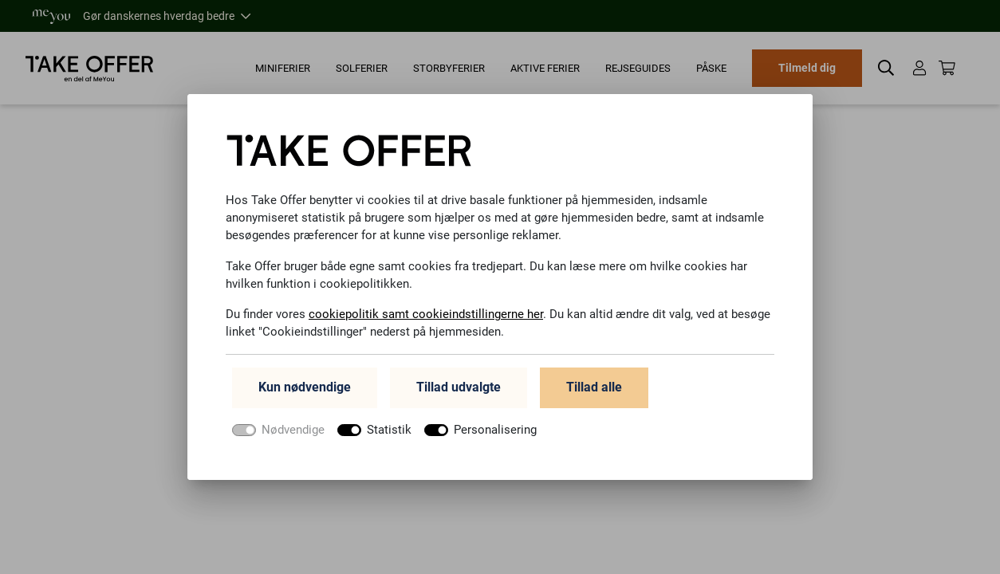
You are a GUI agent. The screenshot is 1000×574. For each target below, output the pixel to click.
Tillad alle (594, 392)
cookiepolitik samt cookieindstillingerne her (434, 316)
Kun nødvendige (304, 392)
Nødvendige (297, 434)
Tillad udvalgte (458, 392)
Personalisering (510, 434)
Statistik (399, 434)
